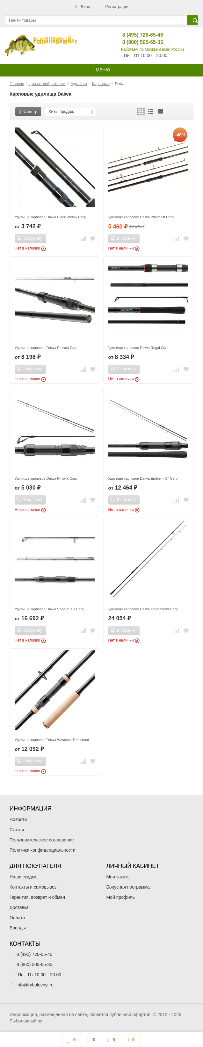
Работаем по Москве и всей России (152, 49)
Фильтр (28, 111)
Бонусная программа (128, 887)
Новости (18, 819)
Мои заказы (118, 876)
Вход (82, 6)
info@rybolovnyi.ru (35, 984)
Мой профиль (120, 897)
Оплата (17, 917)
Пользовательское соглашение (42, 839)
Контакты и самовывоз (33, 887)
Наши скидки (23, 876)
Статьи (17, 829)
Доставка (19, 907)
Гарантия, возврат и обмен (37, 897)
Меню (101, 69)
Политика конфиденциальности (43, 850)
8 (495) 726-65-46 (137, 35)
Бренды (18, 927)
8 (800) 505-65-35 (137, 42)
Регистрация (113, 6)
